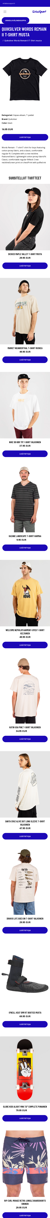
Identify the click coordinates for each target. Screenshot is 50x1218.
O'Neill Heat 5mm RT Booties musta (25, 1012)
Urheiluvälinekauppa (15, 20)
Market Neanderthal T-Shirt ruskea (25, 348)
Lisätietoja (25, 137)
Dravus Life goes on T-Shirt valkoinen (25, 918)
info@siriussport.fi (9, 3)
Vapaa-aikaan (19, 115)
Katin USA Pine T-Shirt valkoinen (25, 727)
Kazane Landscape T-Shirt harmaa (25, 536)
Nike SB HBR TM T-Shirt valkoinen (25, 442)
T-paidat (30, 115)
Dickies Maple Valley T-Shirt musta (25, 254)
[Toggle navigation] (5, 11)
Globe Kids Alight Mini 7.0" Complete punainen (25, 1106)
